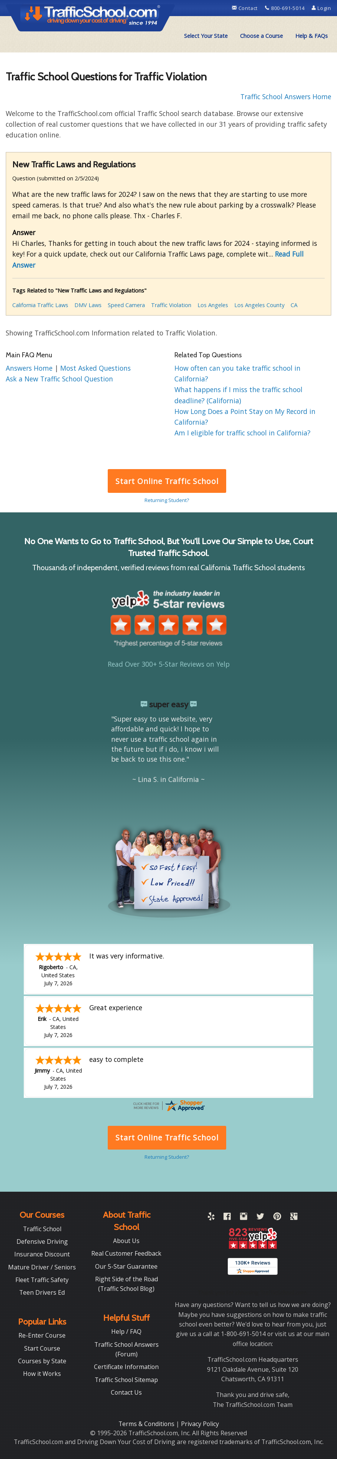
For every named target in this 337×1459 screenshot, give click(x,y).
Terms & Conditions (147, 1423)
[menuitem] (206, 36)
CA (294, 305)
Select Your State (206, 35)
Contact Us (126, 1391)
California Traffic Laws (40, 305)
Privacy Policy (200, 1423)
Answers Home (30, 368)
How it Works (42, 1373)
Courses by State (42, 1360)
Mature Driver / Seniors (42, 1266)
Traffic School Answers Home (285, 96)
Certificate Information (126, 1366)
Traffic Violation (171, 305)
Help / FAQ (126, 1331)
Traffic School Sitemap (126, 1379)
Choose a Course (261, 35)
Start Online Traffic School (167, 481)
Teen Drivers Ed (42, 1291)
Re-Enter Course (42, 1334)
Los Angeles (212, 305)
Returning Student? (167, 500)
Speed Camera (126, 305)
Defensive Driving (42, 1241)
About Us (126, 1240)
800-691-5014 (285, 8)
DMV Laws (88, 305)
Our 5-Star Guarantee (126, 1265)
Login (321, 8)
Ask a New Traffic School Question (59, 378)
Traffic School (42, 1228)
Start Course (42, 1347)
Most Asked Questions (95, 368)
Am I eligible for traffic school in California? (242, 432)
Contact (245, 8)
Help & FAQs (311, 35)
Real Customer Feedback (126, 1252)
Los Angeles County (259, 305)
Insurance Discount (42, 1253)
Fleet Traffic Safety (42, 1279)
